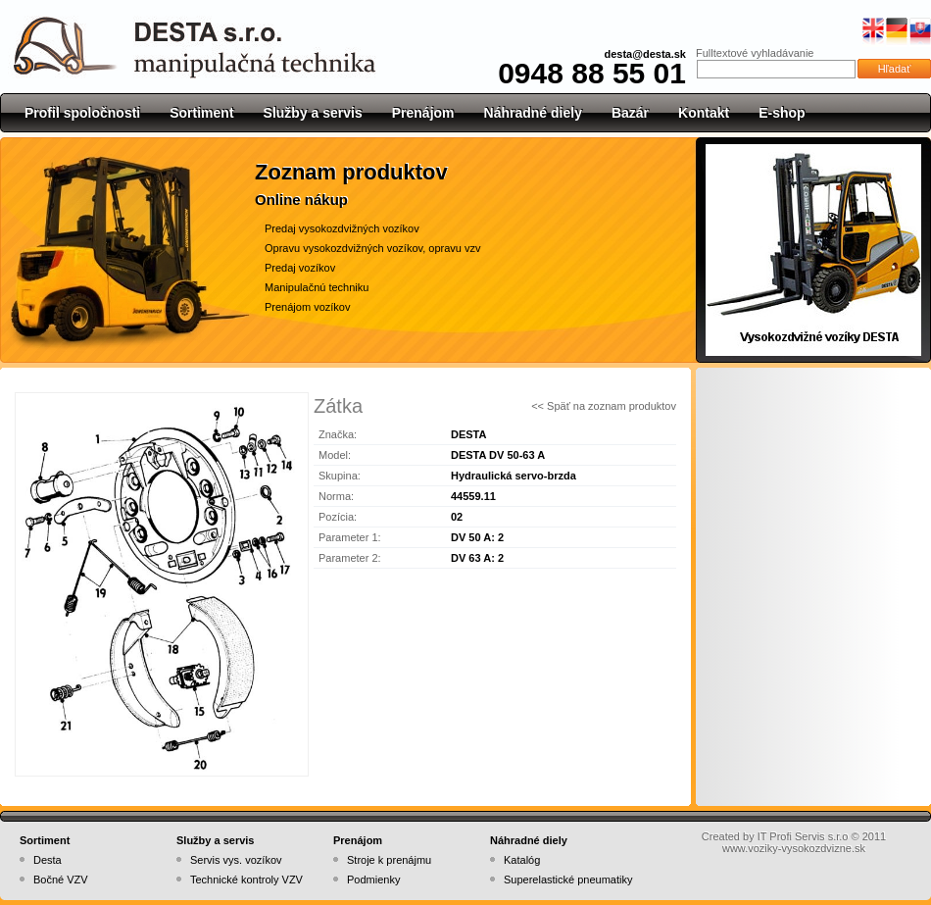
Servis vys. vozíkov (236, 860)
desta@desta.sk (646, 54)
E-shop (782, 113)
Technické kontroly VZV (246, 879)
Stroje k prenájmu (389, 860)
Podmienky (373, 879)
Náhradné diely (533, 113)
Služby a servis (313, 113)
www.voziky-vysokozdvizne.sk (793, 848)
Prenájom (423, 113)
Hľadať (894, 69)
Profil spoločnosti (82, 113)
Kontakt (703, 113)
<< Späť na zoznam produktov (603, 406)
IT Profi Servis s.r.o (803, 836)
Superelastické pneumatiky (568, 879)
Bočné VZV (60, 879)
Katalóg (522, 860)
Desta (47, 860)
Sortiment (201, 113)
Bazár (630, 113)
